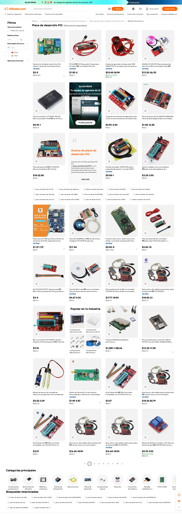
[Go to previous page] (85, 464)
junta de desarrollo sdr (93, 497)
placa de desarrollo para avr (44, 199)
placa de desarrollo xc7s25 (109, 502)
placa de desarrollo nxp (16, 502)
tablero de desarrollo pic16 (93, 189)
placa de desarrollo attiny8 (116, 497)
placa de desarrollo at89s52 (18, 508)
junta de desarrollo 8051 (116, 189)
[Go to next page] (122, 464)
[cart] (141, 9)
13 (117, 464)
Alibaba (34, 21)
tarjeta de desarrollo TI (41, 508)
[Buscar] (117, 9)
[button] (109, 8)
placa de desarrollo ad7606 (140, 189)
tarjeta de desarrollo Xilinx (17, 497)
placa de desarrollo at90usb (143, 194)
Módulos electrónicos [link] (136, 21)
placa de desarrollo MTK (85, 502)
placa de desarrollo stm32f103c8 (158, 502)
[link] (179, 495)
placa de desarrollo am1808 (69, 199)
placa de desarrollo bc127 (62, 502)
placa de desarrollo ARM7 (68, 194)
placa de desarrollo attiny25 (44, 194)
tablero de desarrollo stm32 (140, 199)
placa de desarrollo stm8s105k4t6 (68, 497)
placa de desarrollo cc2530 (115, 199)
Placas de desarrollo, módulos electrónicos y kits (106, 21)
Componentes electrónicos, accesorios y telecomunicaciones (63, 21)
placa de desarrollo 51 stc (132, 502)
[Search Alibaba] (69, 9)
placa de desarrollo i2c (92, 199)
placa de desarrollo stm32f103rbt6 (143, 497)
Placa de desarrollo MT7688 (92, 194)
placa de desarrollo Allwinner (68, 189)
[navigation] (17, 243)
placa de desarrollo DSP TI (39, 502)
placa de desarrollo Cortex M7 (118, 194)
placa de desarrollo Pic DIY (43, 189)
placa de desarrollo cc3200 (41, 497)
